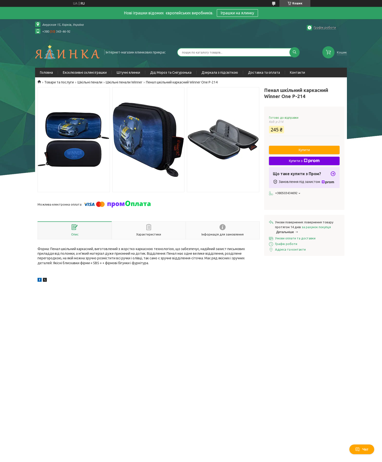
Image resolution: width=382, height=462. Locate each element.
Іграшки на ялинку (237, 13)
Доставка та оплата (264, 72)
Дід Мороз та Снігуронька (170, 72)
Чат (361, 449)
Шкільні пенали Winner (124, 82)
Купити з (304, 161)
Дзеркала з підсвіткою (219, 72)
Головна (46, 72)
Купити (304, 150)
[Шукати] (294, 52)
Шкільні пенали (89, 82)
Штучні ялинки (128, 72)
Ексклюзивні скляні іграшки (85, 72)
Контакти (297, 72)
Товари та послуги (59, 82)
